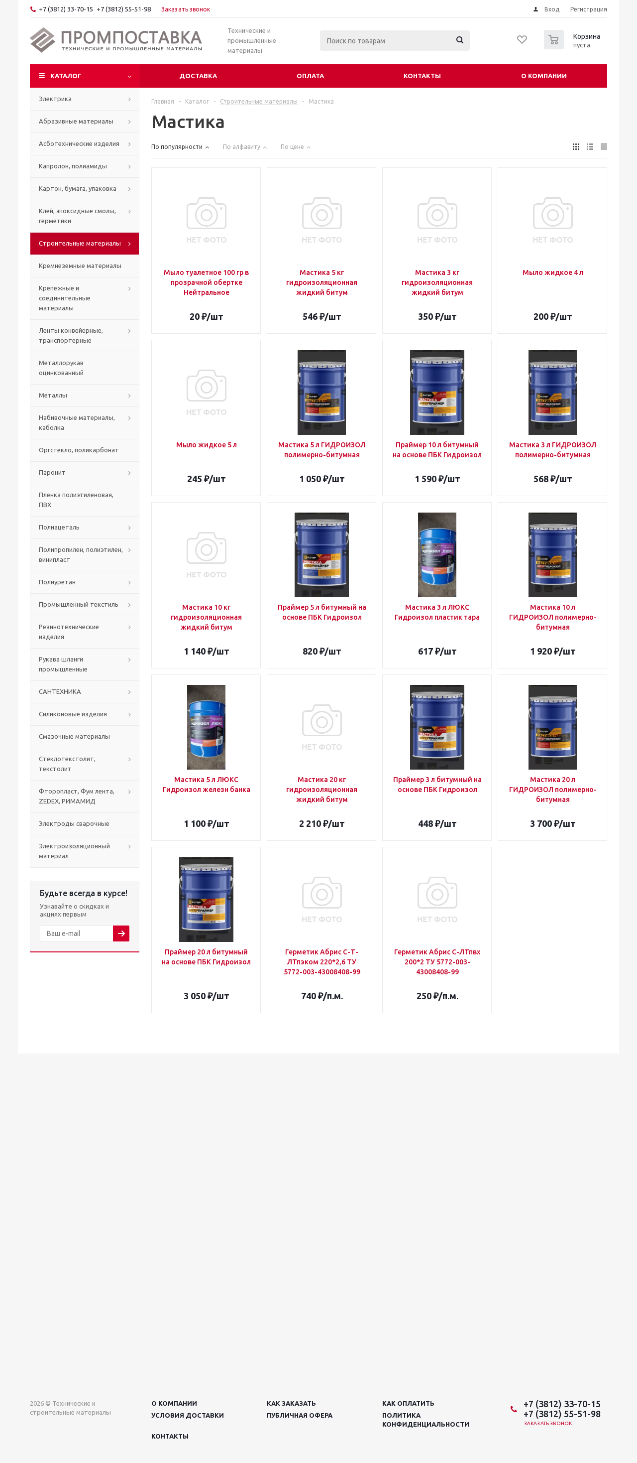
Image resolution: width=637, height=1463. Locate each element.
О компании (544, 75)
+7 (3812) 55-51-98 (124, 8)
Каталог (66, 75)
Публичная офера (299, 1415)
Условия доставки (187, 1415)
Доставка (198, 75)
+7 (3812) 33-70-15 (66, 8)
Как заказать (291, 1403)
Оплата (310, 75)
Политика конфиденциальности (425, 1420)
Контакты (422, 75)
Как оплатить (408, 1403)
